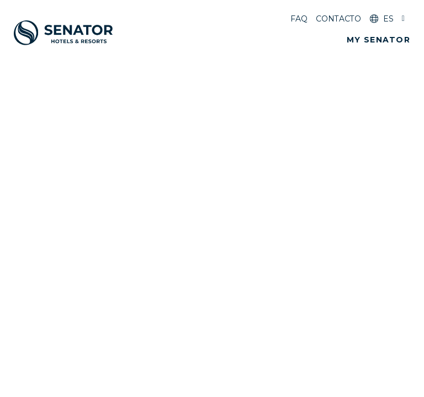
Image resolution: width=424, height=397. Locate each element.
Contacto (338, 19)
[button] (378, 39)
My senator (378, 40)
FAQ (299, 19)
